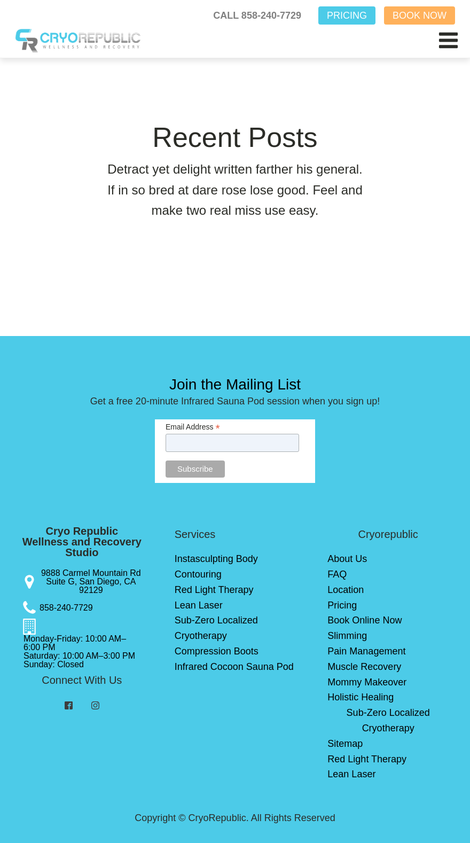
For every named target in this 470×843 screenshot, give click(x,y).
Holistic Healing (360, 697)
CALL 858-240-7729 (257, 15)
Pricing (342, 605)
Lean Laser (199, 605)
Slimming (347, 635)
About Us (347, 558)
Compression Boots (216, 651)
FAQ (337, 574)
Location (345, 589)
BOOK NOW (419, 15)
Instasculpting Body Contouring (216, 566)
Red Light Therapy (214, 589)
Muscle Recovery (364, 666)
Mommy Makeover (366, 682)
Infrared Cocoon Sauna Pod (234, 666)
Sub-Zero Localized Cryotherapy (216, 628)
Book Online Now (364, 620)
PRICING (347, 15)
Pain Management (366, 651)
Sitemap (345, 743)
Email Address (193, 427)
